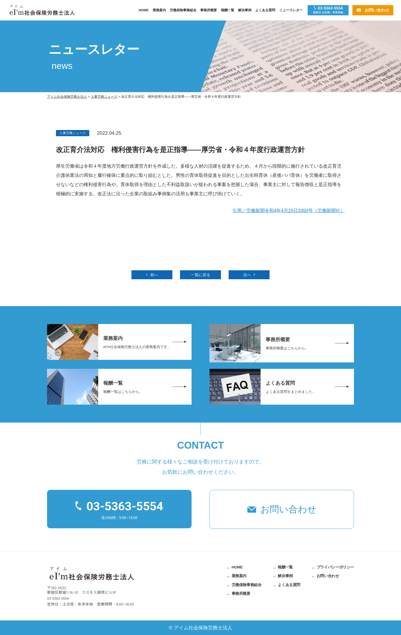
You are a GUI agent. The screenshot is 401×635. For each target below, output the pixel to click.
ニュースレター (291, 10)
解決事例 (244, 10)
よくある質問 (265, 10)
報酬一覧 (227, 10)
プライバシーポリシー (335, 567)
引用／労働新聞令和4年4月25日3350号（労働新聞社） (288, 210)
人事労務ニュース (72, 133)
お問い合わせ (288, 509)
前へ (154, 275)
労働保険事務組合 (183, 10)
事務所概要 (208, 10)
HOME (144, 10)
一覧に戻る (200, 275)
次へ (247, 275)
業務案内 (159, 10)
